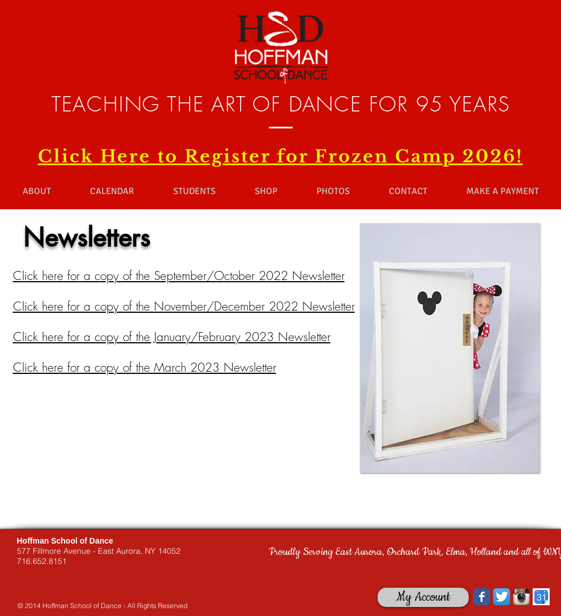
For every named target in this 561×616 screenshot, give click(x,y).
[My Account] (423, 597)
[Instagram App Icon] (521, 596)
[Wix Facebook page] (481, 596)
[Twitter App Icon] (501, 596)
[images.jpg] (541, 596)
